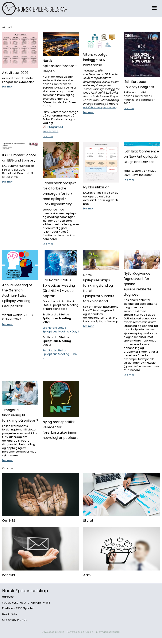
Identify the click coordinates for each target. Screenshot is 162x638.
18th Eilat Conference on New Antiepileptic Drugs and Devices (141, 156)
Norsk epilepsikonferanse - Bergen (60, 66)
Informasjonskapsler (108, 632)
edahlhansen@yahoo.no (99, 107)
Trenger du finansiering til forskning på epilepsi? (20, 415)
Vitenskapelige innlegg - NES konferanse (95, 60)
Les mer (7, 87)
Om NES (8, 520)
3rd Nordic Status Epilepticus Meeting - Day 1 (61, 330)
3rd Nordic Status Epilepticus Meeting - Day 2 (60, 354)
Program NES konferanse (54, 129)
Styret (88, 520)
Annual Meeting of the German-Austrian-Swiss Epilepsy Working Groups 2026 (17, 295)
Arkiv (87, 575)
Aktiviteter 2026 (15, 72)
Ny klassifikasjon (96, 187)
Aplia (61, 632)
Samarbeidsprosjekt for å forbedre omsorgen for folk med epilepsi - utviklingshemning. (59, 193)
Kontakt (8, 575)
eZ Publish (87, 632)
